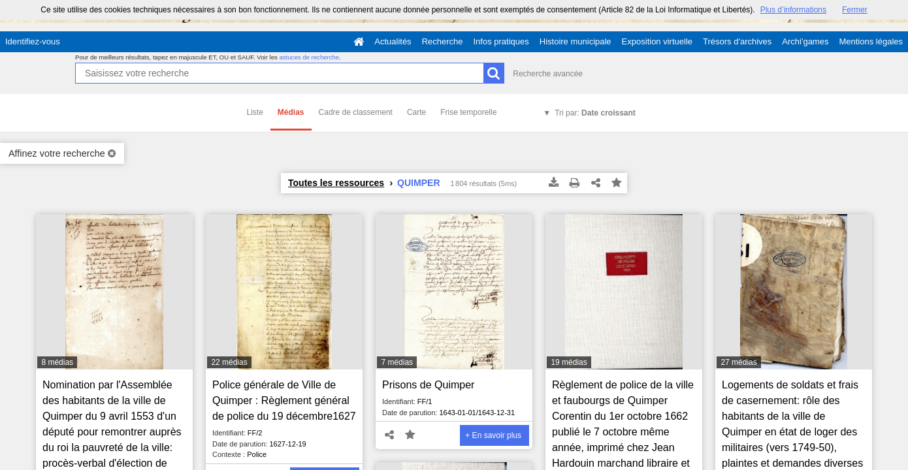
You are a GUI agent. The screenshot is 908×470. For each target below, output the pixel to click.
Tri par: (595, 113)
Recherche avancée (548, 73)
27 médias (738, 362)
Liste (255, 112)
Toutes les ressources (336, 183)
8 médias (57, 362)
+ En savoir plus (493, 435)
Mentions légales (871, 41)
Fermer (854, 9)
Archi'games (805, 41)
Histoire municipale (575, 41)
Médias (291, 112)
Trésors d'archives (737, 41)
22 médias (229, 362)
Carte (416, 112)
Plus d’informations (793, 9)
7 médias (397, 362)
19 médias (569, 362)
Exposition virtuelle (657, 41)
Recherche (442, 41)
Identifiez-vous (32, 41)
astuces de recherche (309, 57)
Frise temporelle (468, 112)
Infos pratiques (501, 41)
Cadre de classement (356, 112)
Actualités (392, 41)
